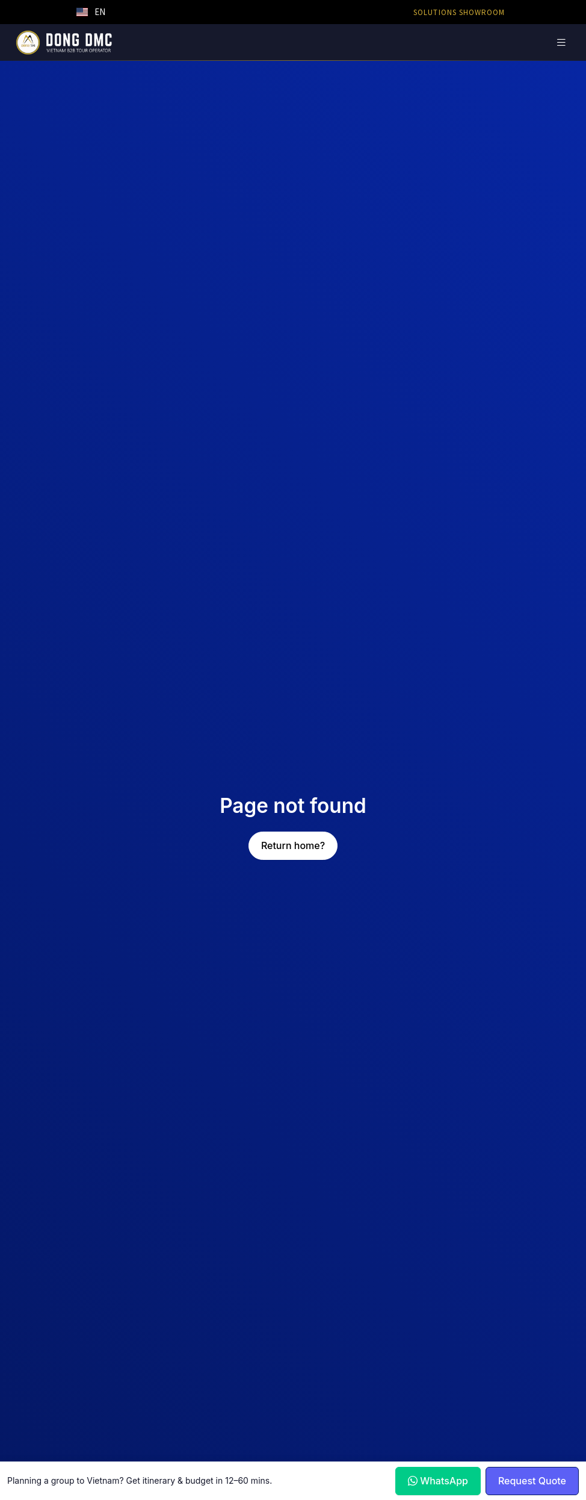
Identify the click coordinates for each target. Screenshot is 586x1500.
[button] (90, 12)
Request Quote (532, 1481)
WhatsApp (438, 1481)
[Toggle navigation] (561, 42)
